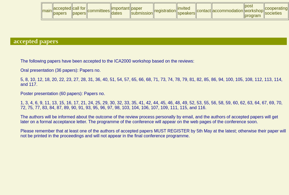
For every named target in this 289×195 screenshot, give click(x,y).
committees (99, 10)
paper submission (142, 10)
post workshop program (254, 11)
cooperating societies (276, 10)
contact (204, 10)
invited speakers (186, 10)
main (47, 10)
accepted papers (62, 10)
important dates (121, 10)
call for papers (79, 10)
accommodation (227, 10)
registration (165, 10)
